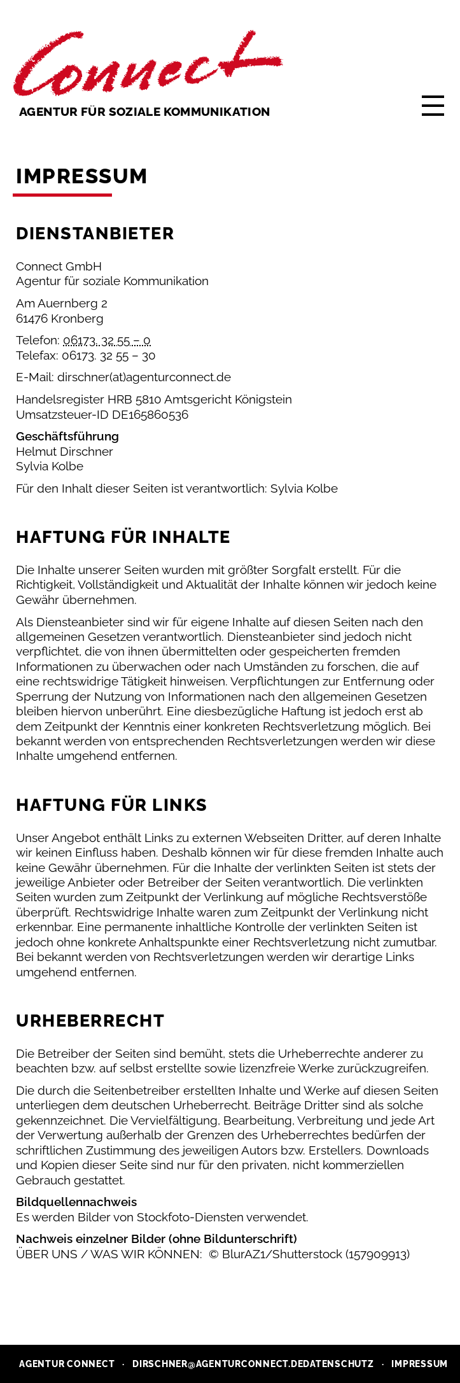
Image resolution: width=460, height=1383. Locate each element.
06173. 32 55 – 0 (107, 340)
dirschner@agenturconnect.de (217, 1364)
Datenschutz (338, 1364)
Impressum (419, 1364)
